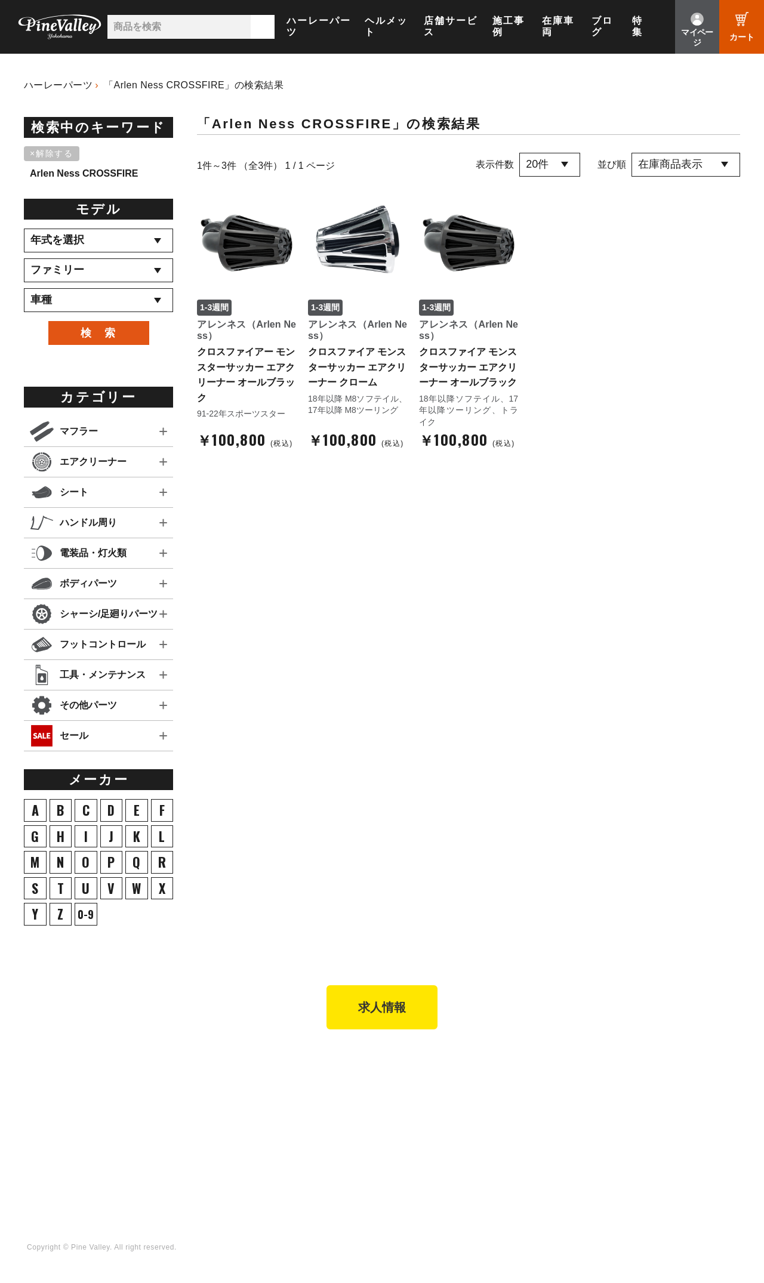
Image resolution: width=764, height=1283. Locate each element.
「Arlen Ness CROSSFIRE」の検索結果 (194, 85)
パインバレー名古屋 (120, 1101)
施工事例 (508, 26)
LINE (665, 1117)
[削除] (54, 154)
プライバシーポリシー (380, 1150)
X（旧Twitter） (685, 1101)
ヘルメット (386, 26)
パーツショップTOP (236, 1101)
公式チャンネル (562, 1101)
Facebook (675, 1085)
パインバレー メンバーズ (386, 1101)
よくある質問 (363, 1117)
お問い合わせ (363, 1134)
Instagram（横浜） (693, 1134)
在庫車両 (558, 26)
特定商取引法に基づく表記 (248, 1150)
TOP (34, 1062)
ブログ (602, 26)
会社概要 (354, 1085)
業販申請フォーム (231, 1166)
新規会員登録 (222, 1085)
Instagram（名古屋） (697, 1150)
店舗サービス (451, 26)
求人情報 (382, 1007)
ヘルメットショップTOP (244, 1117)
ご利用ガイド (222, 1134)
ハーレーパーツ (318, 26)
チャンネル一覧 (562, 1085)
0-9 (86, 914)
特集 (637, 26)
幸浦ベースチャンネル (576, 1117)
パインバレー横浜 (116, 1085)
